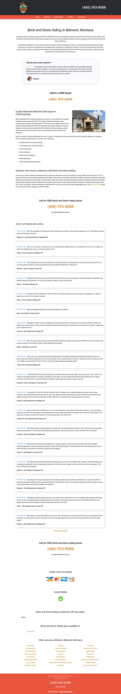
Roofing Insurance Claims (90, 654)
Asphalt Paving (90, 657)
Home (37, 17)
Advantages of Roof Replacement (60, 657)
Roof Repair (31, 640)
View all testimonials (60, 525)
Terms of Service (74, 693)
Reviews (70, 17)
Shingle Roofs (60, 646)
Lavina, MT (30, 626)
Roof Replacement (30, 654)
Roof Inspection (60, 654)
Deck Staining (30, 643)
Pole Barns (60, 660)
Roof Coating (30, 657)
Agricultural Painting (90, 660)
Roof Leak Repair (30, 648)
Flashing (60, 648)
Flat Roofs (90, 648)
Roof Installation (30, 646)
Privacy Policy (53, 686)
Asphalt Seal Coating (90, 643)
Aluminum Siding (30, 660)
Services (48, 17)
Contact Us (82, 17)
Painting (90, 640)
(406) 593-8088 (94, 7)
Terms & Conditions (66, 686)
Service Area (58, 17)
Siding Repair (90, 651)
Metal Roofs (90, 646)
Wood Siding (60, 651)
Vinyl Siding (31, 651)
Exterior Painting (60, 643)
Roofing (60, 640)
